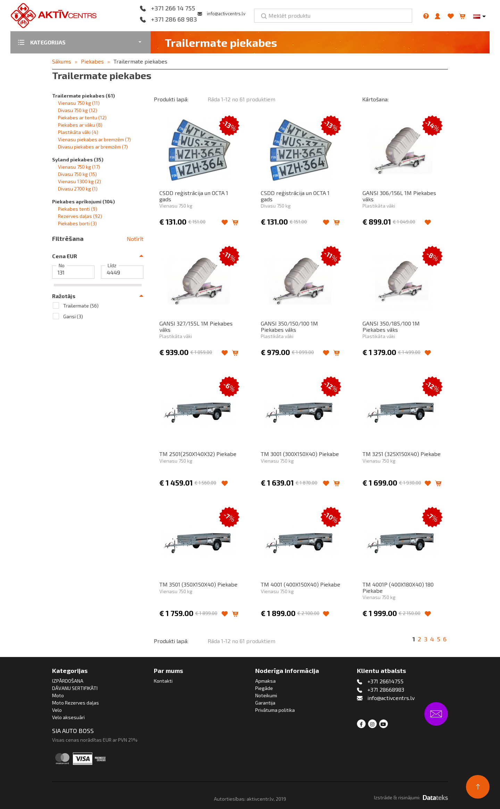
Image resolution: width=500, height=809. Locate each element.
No (62, 265)
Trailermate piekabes (140, 61)
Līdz (112, 265)
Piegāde (264, 688)
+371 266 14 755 (173, 8)
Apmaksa (265, 681)
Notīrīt (135, 238)
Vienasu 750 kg (79, 103)
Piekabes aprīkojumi (83, 201)
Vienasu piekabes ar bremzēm (94, 139)
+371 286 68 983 (174, 19)
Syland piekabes (77, 159)
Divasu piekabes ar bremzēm (93, 147)
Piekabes (92, 61)
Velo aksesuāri (68, 717)
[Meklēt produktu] (333, 15)
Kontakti (163, 681)
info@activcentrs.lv (226, 13)
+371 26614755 (385, 681)
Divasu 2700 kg (78, 189)
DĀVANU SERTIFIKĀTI (75, 688)
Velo (57, 710)
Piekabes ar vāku (80, 125)
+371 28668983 (385, 689)
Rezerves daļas (80, 216)
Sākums (61, 61)
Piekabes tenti (77, 209)
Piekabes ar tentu (82, 117)
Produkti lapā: (171, 99)
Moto (58, 695)
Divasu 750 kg (77, 110)
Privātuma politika (275, 710)
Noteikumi (266, 695)
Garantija (265, 703)
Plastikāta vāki (78, 132)
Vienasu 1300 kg (79, 181)
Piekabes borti (77, 223)
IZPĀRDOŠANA (67, 681)
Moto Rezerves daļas (75, 703)
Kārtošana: (375, 99)
